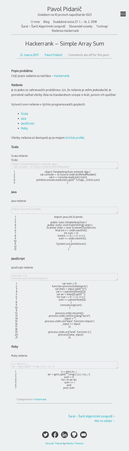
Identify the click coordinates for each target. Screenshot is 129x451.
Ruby (24, 128)
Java (23, 118)
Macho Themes (75, 443)
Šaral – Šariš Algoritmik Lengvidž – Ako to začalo (91, 418)
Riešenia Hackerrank (65, 30)
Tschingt (102, 26)
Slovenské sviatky (81, 26)
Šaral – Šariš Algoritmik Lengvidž (43, 26)
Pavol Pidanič (64, 8)
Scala (24, 113)
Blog (46, 22)
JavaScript (27, 123)
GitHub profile (74, 137)
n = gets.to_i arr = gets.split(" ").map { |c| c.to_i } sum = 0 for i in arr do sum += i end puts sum (64, 365)
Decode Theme (53, 443)
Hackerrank (61, 76)
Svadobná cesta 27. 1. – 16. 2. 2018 (75, 22)
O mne (35, 22)
